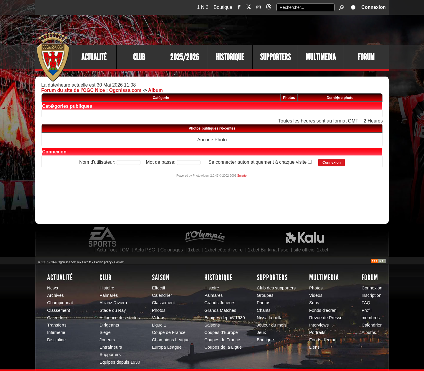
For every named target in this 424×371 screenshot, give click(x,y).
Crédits (87, 262)
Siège (105, 332)
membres (371, 317)
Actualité (93, 57)
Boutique (223, 7)
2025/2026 (184, 57)
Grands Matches (220, 310)
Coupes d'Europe (221, 332)
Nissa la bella (270, 317)
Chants (264, 310)
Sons (314, 302)
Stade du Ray (113, 310)
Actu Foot (107, 249)
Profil (367, 310)
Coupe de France (169, 332)
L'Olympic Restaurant (205, 237)
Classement (58, 310)
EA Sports (102, 237)
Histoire (107, 288)
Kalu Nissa (305, 237)
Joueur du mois (271, 325)
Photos (158, 310)
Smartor (242, 175)
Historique (230, 57)
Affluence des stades (120, 317)
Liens (314, 347)
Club (139, 57)
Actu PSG (145, 249)
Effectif (158, 288)
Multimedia (321, 57)
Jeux (261, 332)
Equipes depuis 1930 (120, 362)
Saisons (212, 325)
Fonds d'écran (323, 310)
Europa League (167, 347)
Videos (158, 317)
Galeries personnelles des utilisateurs (84, 114)
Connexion (373, 7)
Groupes (265, 295)
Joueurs (107, 339)
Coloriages (171, 249)
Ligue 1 (159, 325)
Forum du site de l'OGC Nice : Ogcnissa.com (91, 90)
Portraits (317, 332)
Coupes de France (222, 339)
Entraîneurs (111, 347)
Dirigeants (109, 325)
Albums (369, 332)
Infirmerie (56, 332)
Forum (366, 57)
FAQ (366, 302)
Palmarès (109, 295)
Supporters (275, 57)
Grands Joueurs (219, 302)
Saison (161, 277)
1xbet (193, 249)
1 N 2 (202, 7)
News (52, 288)
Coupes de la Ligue (223, 347)
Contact (119, 262)
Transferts (57, 325)
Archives (55, 295)
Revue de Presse (325, 317)
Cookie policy (102, 262)
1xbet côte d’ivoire (224, 249)
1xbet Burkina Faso (268, 249)
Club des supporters (276, 288)
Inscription (371, 295)
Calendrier (57, 317)
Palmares (213, 295)
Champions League (171, 339)
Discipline (56, 339)
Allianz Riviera (113, 302)
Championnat (60, 302)
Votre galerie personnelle (160, 114)
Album (155, 90)
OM (126, 249)
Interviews (319, 325)
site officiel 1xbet (311, 249)
